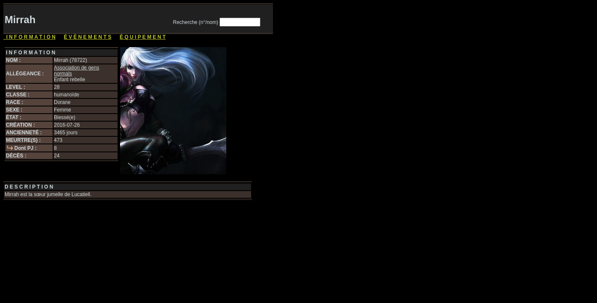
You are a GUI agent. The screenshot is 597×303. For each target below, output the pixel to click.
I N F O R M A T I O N (29, 37)
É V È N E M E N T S (88, 37)
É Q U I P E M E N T (143, 37)
